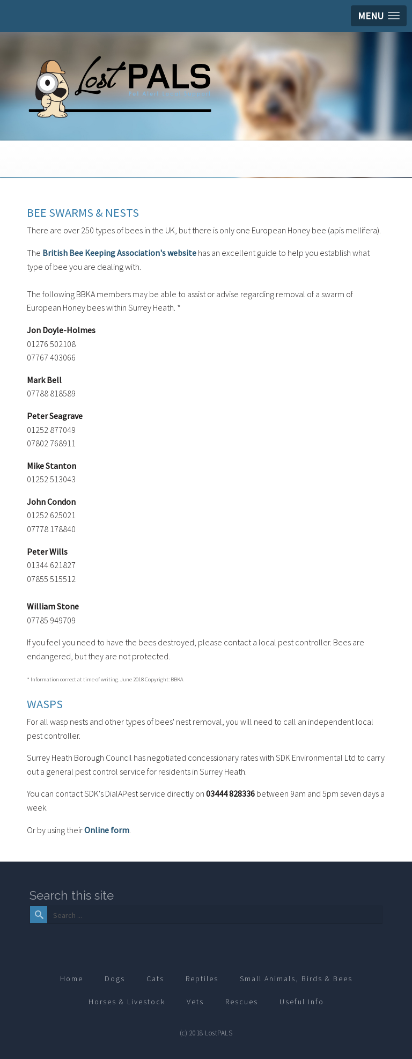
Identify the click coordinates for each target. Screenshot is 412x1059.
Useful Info (301, 1001)
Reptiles (202, 978)
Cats (155, 978)
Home (71, 978)
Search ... (46, 906)
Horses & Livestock (127, 1001)
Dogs (115, 978)
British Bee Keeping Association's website (119, 252)
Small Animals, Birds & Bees (296, 978)
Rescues (241, 1001)
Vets (195, 1001)
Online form (106, 830)
